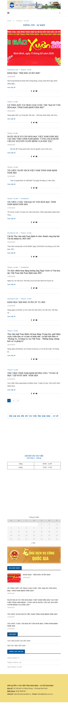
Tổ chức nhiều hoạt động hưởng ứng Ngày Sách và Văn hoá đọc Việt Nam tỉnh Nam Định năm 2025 (33, 273)
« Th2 (33, 545)
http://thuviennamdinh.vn (22, 700)
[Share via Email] (36, 91)
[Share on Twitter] (34, 91)
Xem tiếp (11, 88)
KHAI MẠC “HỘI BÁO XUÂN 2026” (23, 73)
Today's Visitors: (13, 668)
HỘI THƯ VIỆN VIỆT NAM (16, 652)
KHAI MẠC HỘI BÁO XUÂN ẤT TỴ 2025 (26, 304)
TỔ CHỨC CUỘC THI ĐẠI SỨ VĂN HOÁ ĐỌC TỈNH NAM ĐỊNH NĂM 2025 (31, 630)
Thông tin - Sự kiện (28, 70)
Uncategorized (27, 200)
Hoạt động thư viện (13, 70)
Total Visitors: (12, 673)
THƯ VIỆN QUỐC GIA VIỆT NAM (18, 647)
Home (9, 21)
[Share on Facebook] (31, 91)
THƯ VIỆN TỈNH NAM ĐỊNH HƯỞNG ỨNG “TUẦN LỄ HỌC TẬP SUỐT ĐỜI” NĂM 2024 (32, 377)
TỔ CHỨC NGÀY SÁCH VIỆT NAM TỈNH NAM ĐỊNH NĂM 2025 (32, 618)
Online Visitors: (12, 664)
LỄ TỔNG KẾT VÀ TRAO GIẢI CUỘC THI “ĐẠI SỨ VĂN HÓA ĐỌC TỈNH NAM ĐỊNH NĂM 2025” (34, 106)
